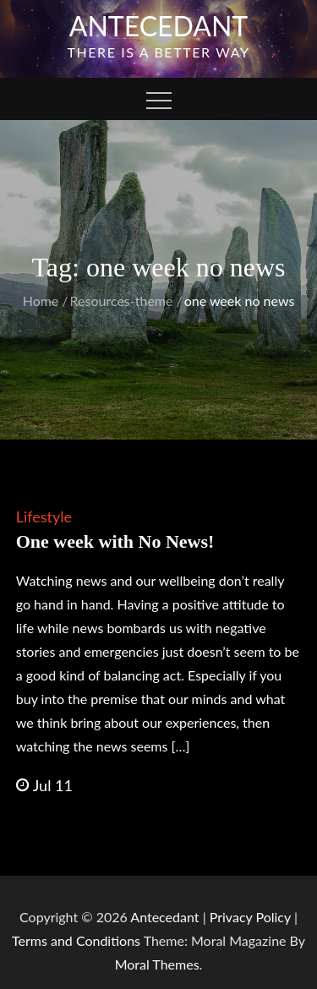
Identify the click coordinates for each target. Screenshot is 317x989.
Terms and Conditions (78, 940)
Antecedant (159, 25)
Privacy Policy (250, 917)
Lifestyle (44, 516)
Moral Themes (157, 964)
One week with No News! (115, 541)
